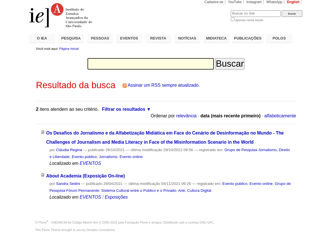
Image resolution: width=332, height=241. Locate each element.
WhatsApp (274, 2)
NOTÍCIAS (187, 38)
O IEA (42, 38)
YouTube (235, 2)
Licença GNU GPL (201, 222)
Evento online (131, 157)
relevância (186, 115)
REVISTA (158, 38)
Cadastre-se (213, 2)
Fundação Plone (136, 222)
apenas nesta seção (249, 20)
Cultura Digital (199, 190)
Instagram (254, 2)
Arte (181, 190)
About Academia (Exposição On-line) (85, 175)
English (293, 2)
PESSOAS (100, 38)
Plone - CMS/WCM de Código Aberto (65, 222)
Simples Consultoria (101, 230)
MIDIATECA (216, 38)
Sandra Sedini (68, 183)
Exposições (116, 197)
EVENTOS (129, 38)
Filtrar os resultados (123, 109)
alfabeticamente (280, 115)
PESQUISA (71, 38)
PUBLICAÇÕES (247, 38)
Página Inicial (69, 48)
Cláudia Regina (69, 150)
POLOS (279, 38)
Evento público (84, 157)
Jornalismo (108, 157)
